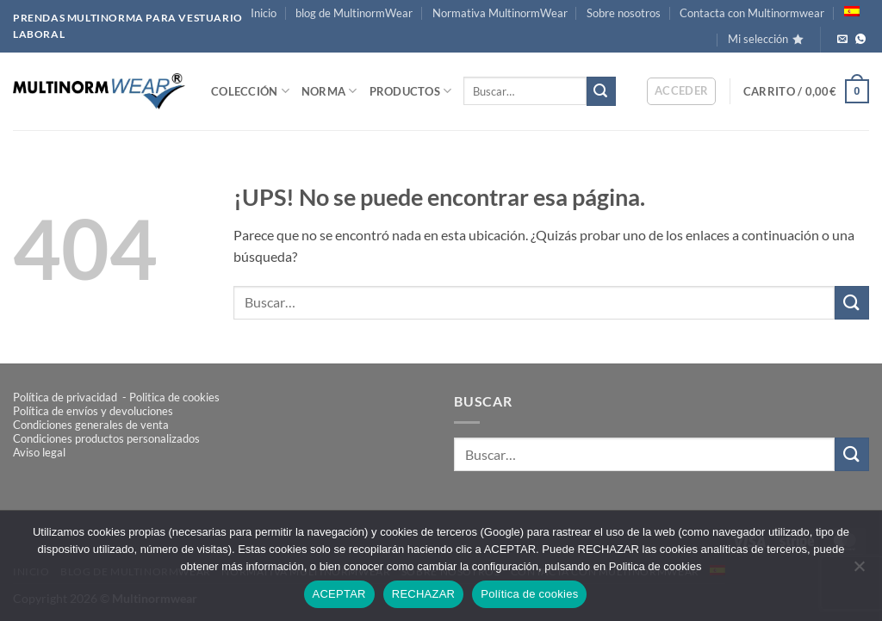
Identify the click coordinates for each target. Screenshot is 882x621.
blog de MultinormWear (354, 13)
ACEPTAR (339, 593)
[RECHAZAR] (858, 571)
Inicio (263, 13)
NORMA (329, 91)
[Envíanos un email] (842, 40)
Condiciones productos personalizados (106, 438)
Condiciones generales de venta (91, 425)
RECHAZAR (424, 593)
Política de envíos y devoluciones (93, 411)
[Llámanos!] (860, 40)
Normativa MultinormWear (500, 13)
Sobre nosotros (624, 13)
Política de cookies (529, 593)
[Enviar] (601, 91)
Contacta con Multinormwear (752, 13)
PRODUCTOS (411, 91)
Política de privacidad (66, 397)
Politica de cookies (174, 397)
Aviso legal (39, 452)
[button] (682, 91)
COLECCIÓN (250, 91)
